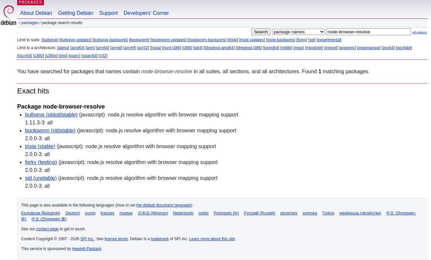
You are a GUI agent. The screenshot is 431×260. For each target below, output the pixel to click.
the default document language (164, 205)
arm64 (102, 48)
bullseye (50, 40)
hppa (155, 48)
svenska (310, 213)
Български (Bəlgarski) (40, 213)
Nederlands (183, 213)
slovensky (289, 213)
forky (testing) (41, 162)
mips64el (314, 48)
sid (311, 40)
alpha (63, 48)
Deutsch (72, 213)
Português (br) (226, 213)
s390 (38, 55)
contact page (47, 229)
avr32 (143, 48)
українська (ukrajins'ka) (360, 213)
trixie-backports (280, 40)
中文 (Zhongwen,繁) (49, 219)
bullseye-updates (75, 40)
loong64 (271, 48)
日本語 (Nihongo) (153, 213)
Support (108, 13)
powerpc (347, 48)
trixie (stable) (40, 146)
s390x (51, 55)
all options (420, 32)
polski (204, 213)
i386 (187, 48)
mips (298, 48)
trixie (233, 40)
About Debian (36, 13)
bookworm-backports (207, 40)
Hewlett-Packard (86, 248)
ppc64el (404, 48)
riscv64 (24, 55)
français (107, 213)
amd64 (77, 48)
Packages (29, 22)
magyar (126, 213)
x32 (103, 55)
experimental (329, 40)
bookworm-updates (168, 40)
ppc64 (388, 48)
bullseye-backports (110, 40)
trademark (160, 239)
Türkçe (328, 213)
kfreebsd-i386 (249, 48)
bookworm (139, 40)
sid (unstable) (41, 178)
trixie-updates (252, 40)
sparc (74, 55)
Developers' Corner (146, 13)
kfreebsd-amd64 (219, 48)
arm (90, 48)
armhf (130, 48)
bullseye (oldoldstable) (51, 114)
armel (116, 48)
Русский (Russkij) (259, 213)
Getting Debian (75, 13)
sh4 (63, 55)
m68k (286, 48)
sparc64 (89, 55)
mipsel (331, 48)
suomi (90, 213)
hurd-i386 (171, 48)
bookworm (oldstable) (50, 130)
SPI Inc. (87, 239)
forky (301, 40)
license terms (116, 239)
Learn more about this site (212, 239)
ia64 (197, 48)
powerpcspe (369, 48)
